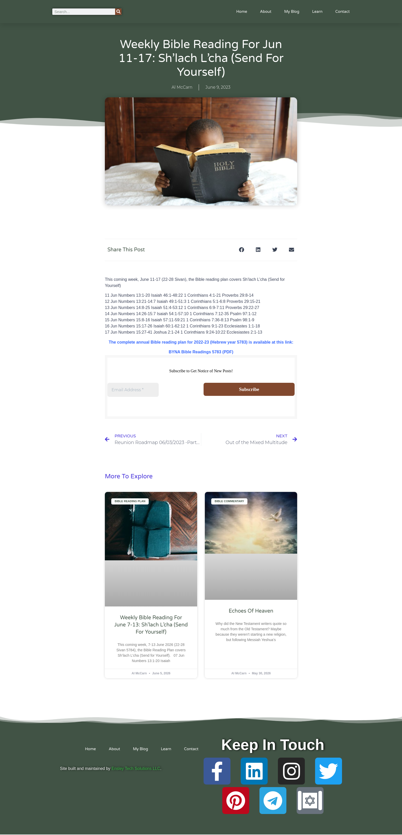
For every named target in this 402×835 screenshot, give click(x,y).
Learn (317, 11)
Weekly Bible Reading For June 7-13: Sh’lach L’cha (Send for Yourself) (151, 625)
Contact (342, 11)
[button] (241, 250)
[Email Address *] (133, 390)
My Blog (291, 11)
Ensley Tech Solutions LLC (136, 769)
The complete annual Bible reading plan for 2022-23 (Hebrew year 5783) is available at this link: (201, 342)
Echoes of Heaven (251, 612)
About (266, 11)
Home (241, 11)
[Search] (118, 11)
